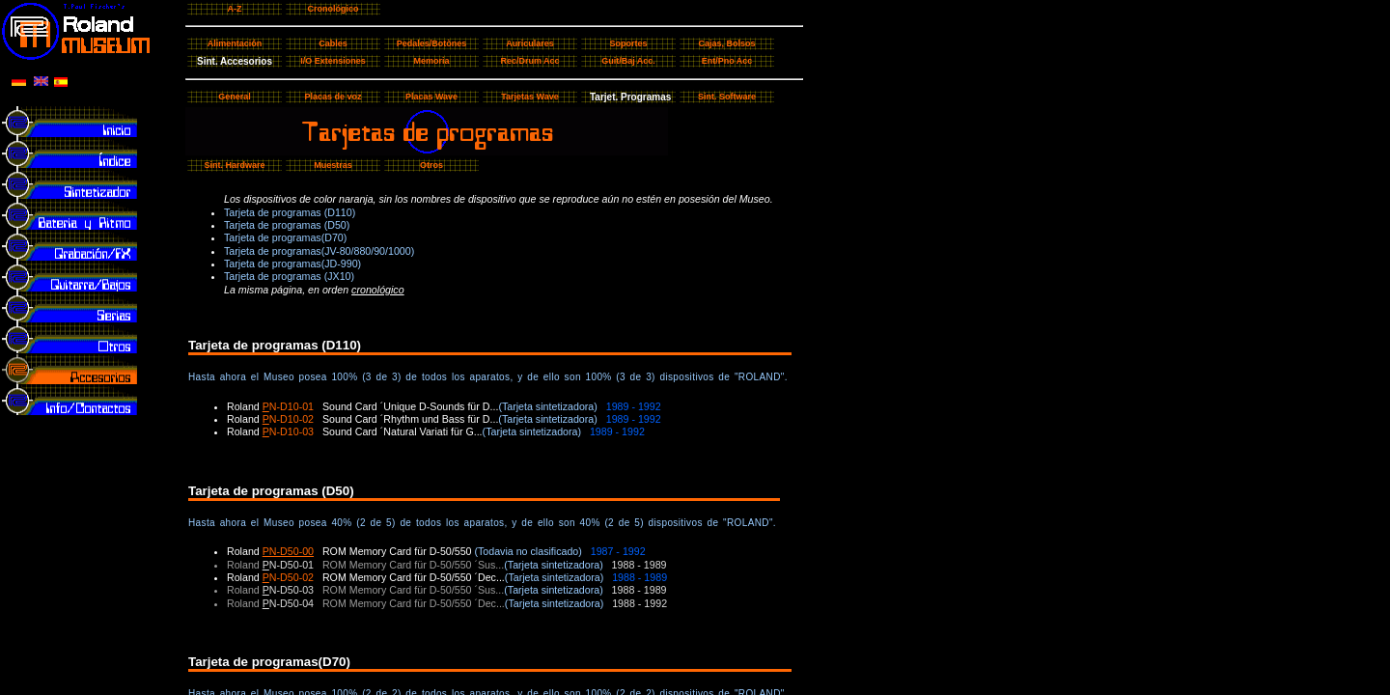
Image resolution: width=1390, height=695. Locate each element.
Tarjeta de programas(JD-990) (292, 263)
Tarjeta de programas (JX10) (289, 276)
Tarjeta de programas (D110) (289, 212)
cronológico (377, 289)
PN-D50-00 (288, 551)
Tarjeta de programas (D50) (286, 225)
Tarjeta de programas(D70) (285, 237)
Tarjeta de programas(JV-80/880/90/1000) (319, 251)
